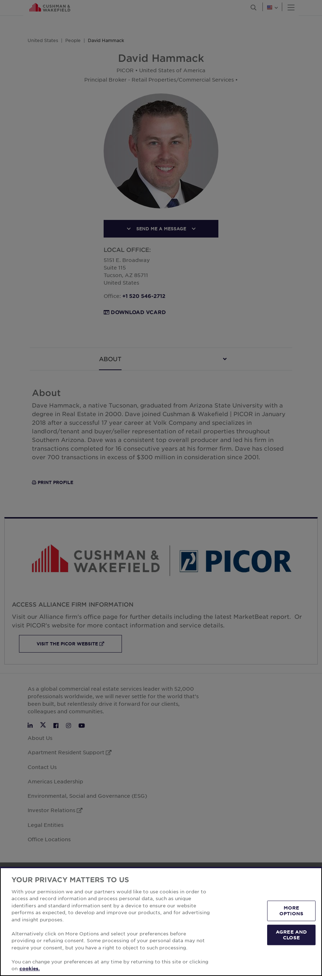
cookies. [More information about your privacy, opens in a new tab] (29, 968)
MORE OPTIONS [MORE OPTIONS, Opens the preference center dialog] (291, 910)
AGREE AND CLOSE (291, 934)
